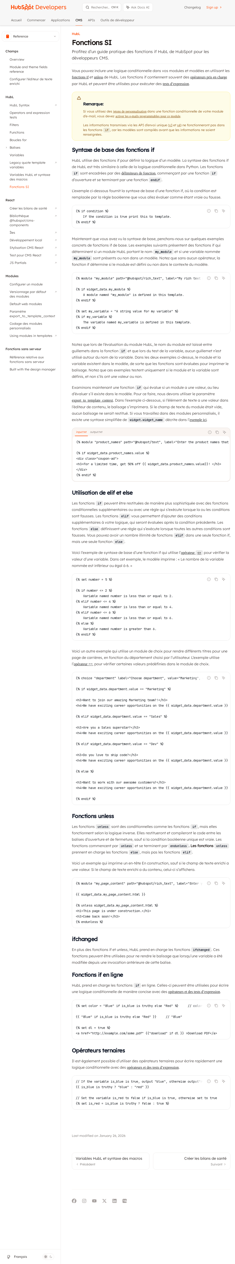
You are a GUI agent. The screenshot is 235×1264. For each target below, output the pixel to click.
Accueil (16, 22)
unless (98, 77)
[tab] (81, 432)
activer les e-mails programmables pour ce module (147, 116)
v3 (170, 125)
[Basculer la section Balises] (12, 147)
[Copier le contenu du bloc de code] (216, 211)
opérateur (192, 553)
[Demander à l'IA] (224, 211)
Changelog (192, 7)
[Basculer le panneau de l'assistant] (138, 7)
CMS (79, 22)
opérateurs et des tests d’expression (194, 992)
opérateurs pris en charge (208, 77)
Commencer (36, 22)
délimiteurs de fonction (138, 173)
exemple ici (198, 420)
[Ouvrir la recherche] (101, 7)
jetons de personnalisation (129, 111)
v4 (178, 125)
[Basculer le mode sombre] (48, 1256)
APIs (91, 22)
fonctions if (80, 77)
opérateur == (83, 664)
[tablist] (139, 432)
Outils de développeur (117, 22)
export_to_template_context (92, 400)
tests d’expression (176, 84)
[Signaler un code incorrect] (209, 211)
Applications (60, 22)
